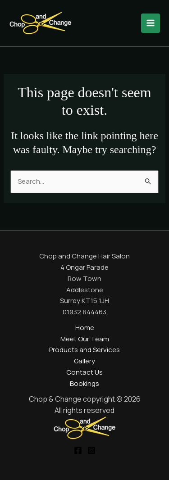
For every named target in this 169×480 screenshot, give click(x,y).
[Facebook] (78, 450)
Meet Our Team (84, 339)
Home (84, 327)
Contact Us (84, 372)
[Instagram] (91, 450)
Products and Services (84, 349)
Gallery (84, 361)
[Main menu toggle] (150, 23)
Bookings (84, 383)
